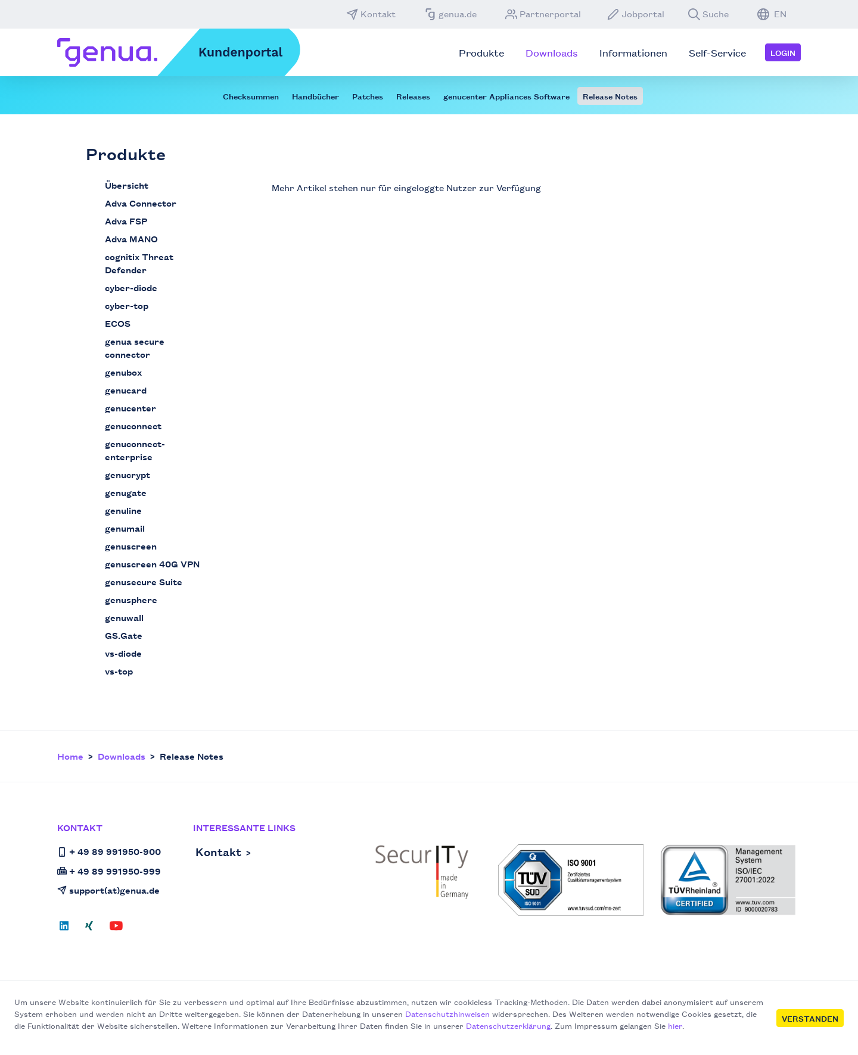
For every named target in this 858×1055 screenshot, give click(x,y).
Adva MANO (131, 238)
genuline (123, 510)
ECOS (117, 323)
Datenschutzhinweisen (447, 1013)
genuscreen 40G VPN (152, 563)
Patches (367, 96)
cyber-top (126, 305)
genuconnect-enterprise (135, 450)
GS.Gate (123, 635)
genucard (126, 389)
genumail (125, 528)
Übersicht (126, 185)
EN (771, 13)
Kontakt (371, 13)
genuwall (124, 617)
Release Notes (610, 96)
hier (675, 1025)
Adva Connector (140, 202)
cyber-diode (131, 287)
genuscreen (131, 545)
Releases (413, 96)
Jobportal (635, 13)
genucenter (130, 407)
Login (782, 52)
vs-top (119, 670)
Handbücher (315, 96)
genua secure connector (134, 347)
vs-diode (123, 653)
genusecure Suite (143, 581)
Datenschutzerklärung (508, 1025)
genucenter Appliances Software (506, 96)
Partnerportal (543, 13)
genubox (123, 372)
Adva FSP (126, 220)
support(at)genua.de (108, 890)
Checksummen (251, 96)
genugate (126, 492)
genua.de (450, 13)
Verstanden (810, 1018)
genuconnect (133, 425)
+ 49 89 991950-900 (109, 851)
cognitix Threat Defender (139, 263)
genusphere (131, 599)
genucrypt (127, 474)
